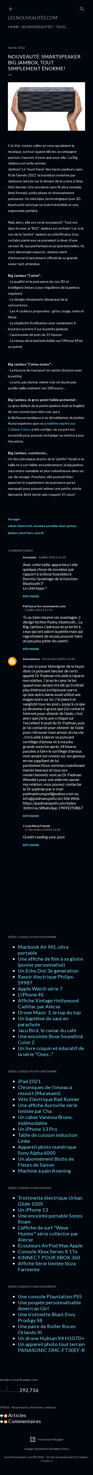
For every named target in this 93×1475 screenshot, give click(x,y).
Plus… (62, 27)
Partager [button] (14, 519)
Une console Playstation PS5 (50, 1296)
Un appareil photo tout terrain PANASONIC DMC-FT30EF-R (51, 1347)
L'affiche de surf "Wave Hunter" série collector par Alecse (48, 1233)
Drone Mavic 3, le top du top (49, 1012)
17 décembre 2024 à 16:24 (42, 829)
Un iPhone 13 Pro (37, 1129)
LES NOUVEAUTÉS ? (37, 27)
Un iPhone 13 (33, 1210)
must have (26, 533)
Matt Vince (61, 1449)
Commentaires (22, 1421)
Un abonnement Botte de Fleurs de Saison (46, 1162)
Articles (15, 1415)
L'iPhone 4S (31, 994)
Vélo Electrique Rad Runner (49, 1099)
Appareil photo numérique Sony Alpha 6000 (47, 1150)
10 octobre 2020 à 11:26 (58, 659)
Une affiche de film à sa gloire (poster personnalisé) (50, 962)
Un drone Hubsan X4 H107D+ (51, 1338)
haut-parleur (67, 526)
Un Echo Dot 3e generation (48, 971)
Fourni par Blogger (46, 1439)
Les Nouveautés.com (33, 17)
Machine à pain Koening (44, 1171)
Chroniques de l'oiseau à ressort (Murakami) (45, 1090)
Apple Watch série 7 (40, 988)
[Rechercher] (82, 8)
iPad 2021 (29, 1081)
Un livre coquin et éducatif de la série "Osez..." (51, 1051)
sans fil (38, 533)
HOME (13, 27)
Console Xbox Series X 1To (48, 1251)
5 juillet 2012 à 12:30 (52, 557)
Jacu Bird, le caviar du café (47, 1030)
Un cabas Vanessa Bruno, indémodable (45, 1120)
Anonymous (31, 659)
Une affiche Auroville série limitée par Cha (47, 1108)
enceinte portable (45, 526)
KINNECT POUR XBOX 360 (49, 1257)
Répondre (31, 596)
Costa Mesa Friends (36, 826)
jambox (13, 533)
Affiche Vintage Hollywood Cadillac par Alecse (48, 1003)
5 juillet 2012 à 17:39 (38, 610)
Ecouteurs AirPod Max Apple (50, 1245)
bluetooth (25, 526)
